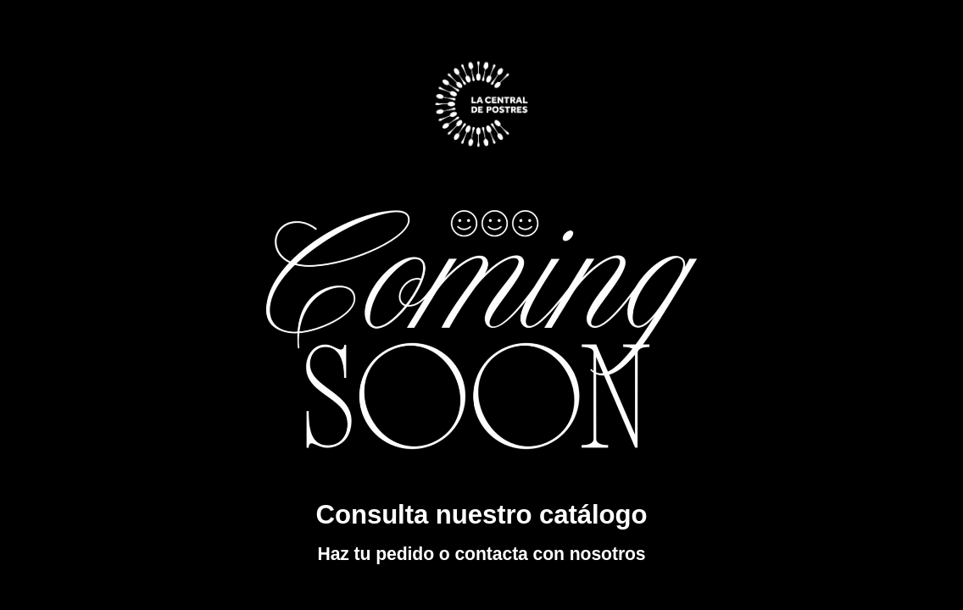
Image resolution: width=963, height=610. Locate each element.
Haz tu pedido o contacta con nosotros (481, 553)
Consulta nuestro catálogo (482, 515)
